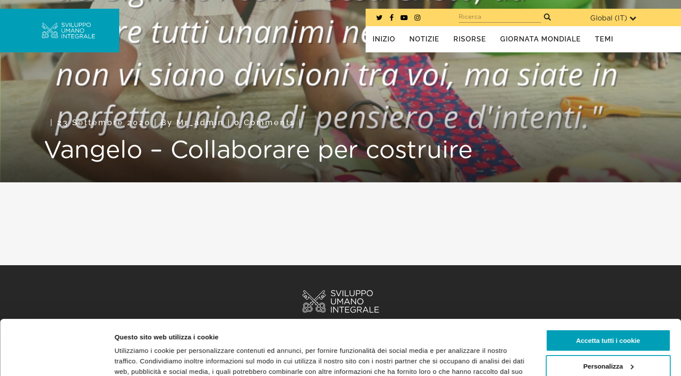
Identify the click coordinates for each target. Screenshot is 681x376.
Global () (613, 18)
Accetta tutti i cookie (608, 293)
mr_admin (200, 122)
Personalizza (608, 318)
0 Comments (264, 122)
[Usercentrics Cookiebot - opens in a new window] (56, 359)
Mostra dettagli (138, 358)
